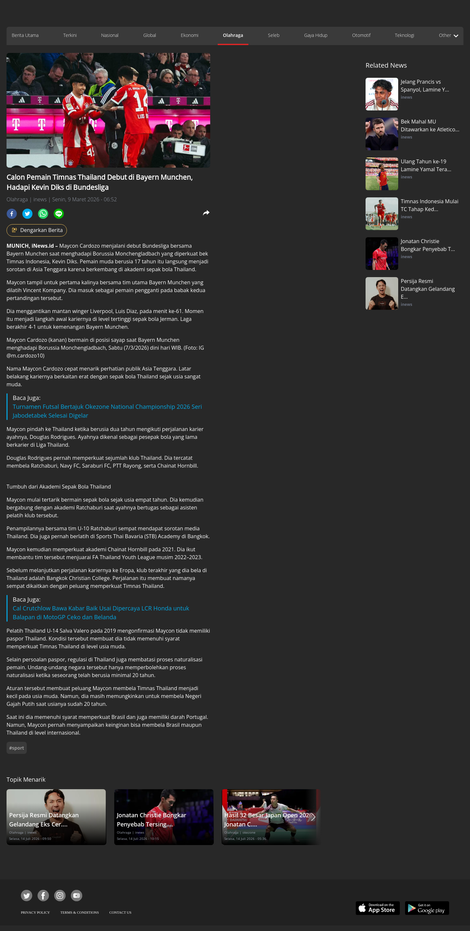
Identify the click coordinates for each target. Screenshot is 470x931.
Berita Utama (25, 35)
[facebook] (12, 213)
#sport (16, 748)
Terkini (70, 35)
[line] (59, 213)
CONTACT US (120, 912)
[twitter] (27, 213)
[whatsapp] (43, 213)
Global (149, 35)
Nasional (109, 35)
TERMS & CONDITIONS (79, 912)
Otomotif (361, 35)
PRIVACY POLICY (35, 912)
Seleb (273, 35)
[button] (313, 817)
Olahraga (233, 35)
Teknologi (404, 35)
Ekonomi (189, 35)
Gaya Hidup (315, 35)
